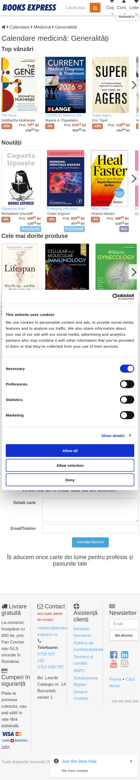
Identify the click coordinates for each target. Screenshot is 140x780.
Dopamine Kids (13, 209)
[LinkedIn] (124, 655)
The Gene (9, 115)
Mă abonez (124, 635)
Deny (70, 480)
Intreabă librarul (90, 542)
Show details (113, 435)
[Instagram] (124, 664)
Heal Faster (100, 209)
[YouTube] (113, 664)
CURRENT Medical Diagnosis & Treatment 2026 (65, 115)
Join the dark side (125, 701)
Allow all (70, 451)
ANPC (80, 670)
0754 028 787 (50, 666)
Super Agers (101, 115)
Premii (115, 679)
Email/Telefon (23, 528)
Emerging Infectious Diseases (65, 209)
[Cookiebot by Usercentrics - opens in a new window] (112, 297)
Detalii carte (25, 503)
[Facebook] (113, 655)
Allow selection (70, 465)
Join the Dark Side (79, 761)
